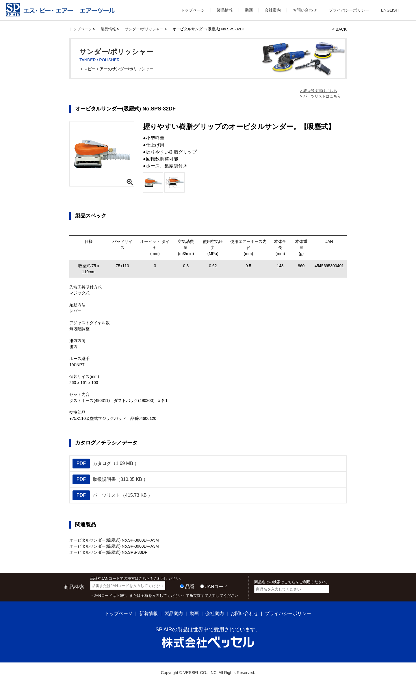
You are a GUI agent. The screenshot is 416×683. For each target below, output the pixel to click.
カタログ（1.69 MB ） (106, 463)
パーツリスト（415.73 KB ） (113, 495)
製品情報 (225, 10)
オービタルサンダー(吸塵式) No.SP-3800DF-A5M (114, 540)
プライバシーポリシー (349, 10)
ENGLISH (390, 10)
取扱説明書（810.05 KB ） (110, 479)
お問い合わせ (305, 10)
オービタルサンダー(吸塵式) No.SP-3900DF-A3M (114, 546)
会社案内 (273, 10)
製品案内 (173, 613)
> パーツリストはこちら (320, 96)
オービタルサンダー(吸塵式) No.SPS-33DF (108, 552)
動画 (249, 10)
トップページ (193, 10)
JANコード (216, 586)
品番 (189, 586)
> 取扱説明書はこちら (318, 90)
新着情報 (148, 613)
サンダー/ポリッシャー (144, 29)
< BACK (339, 29)
